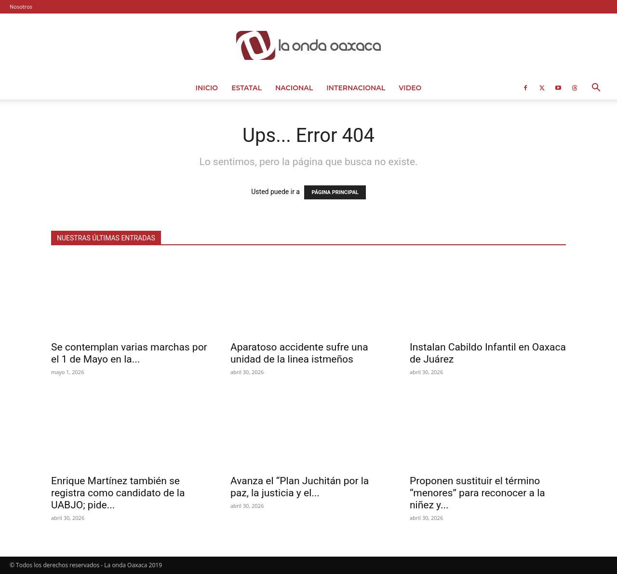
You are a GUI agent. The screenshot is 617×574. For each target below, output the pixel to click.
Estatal (246, 88)
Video (410, 88)
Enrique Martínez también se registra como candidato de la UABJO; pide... (118, 493)
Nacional (294, 88)
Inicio (207, 88)
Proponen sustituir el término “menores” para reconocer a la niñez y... (477, 493)
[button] (595, 88)
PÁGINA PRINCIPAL (334, 192)
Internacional (355, 88)
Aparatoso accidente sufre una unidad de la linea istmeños (299, 353)
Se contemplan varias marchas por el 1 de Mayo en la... (129, 353)
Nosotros (21, 6)
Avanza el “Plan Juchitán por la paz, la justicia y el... (299, 487)
